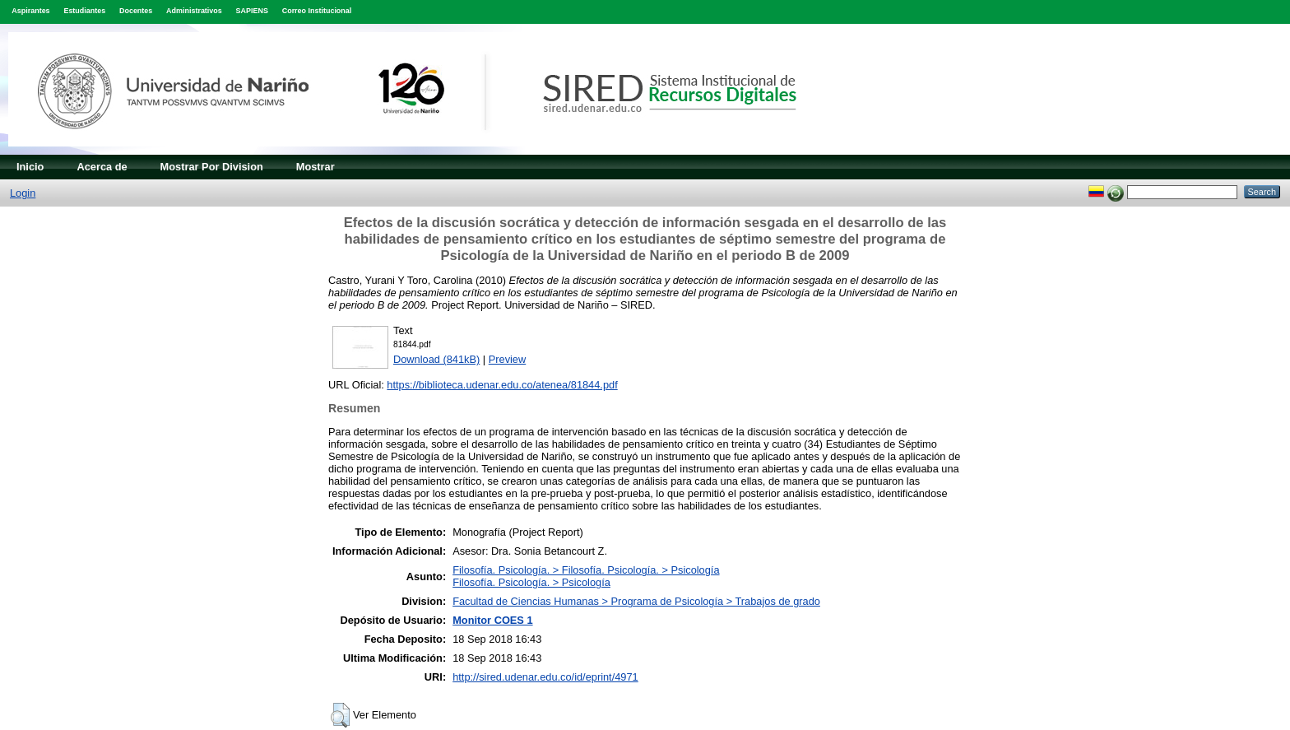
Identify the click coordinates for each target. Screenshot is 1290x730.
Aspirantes (30, 11)
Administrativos (194, 11)
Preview (508, 359)
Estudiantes (84, 11)
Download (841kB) (436, 359)
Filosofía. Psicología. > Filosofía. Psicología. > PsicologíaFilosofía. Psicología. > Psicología (585, 576)
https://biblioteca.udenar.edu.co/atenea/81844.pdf (502, 385)
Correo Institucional (317, 11)
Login (22, 193)
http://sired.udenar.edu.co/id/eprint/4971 (545, 677)
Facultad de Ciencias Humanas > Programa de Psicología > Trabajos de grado (636, 601)
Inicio (30, 166)
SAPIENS (252, 11)
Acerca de (102, 166)
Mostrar (315, 166)
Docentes (135, 11)
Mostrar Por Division (211, 166)
